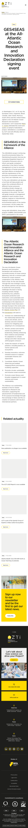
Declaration (9, 312)
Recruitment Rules (14, 786)
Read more (5, 452)
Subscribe (10, 616)
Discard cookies (14, 825)
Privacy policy (14, 774)
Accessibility (14, 783)
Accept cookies (6, 825)
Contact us (14, 660)
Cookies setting (21, 825)
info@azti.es (14, 697)
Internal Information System (14, 789)
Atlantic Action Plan (11, 310)
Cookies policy (14, 780)
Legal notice (14, 777)
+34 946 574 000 (14, 687)
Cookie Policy (14, 822)
